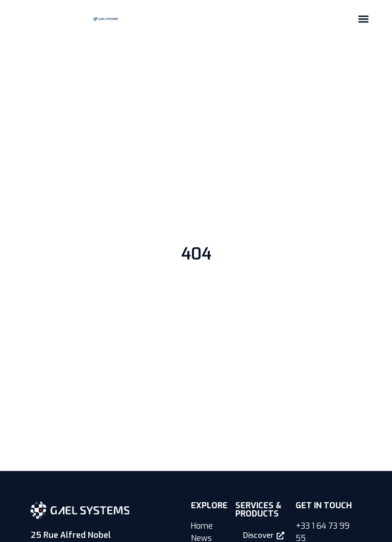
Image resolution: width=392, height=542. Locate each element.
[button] (363, 18)
